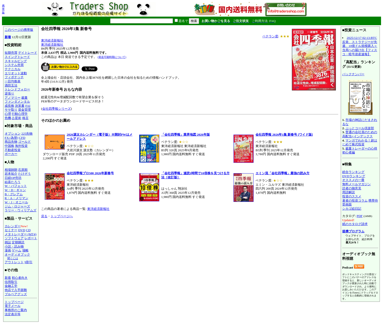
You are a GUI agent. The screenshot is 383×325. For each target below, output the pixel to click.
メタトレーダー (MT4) (20, 234)
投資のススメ (351, 196)
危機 (8, 118)
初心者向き (20, 278)
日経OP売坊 (13, 178)
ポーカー (11, 154)
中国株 (9, 146)
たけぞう (24, 173)
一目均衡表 (13, 81)
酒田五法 (11, 85)
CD (28, 230)
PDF (359, 216)
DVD (21, 230)
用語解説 (348, 192)
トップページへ (62, 216)
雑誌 (8, 242)
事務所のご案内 (16, 310)
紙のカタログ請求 (355, 224)
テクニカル (13, 69)
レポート (30, 238)
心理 (8, 114)
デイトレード (27, 52)
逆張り (9, 93)
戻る (44, 216)
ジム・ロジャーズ (17, 206)
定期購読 (18, 242)
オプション (13, 133)
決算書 (19, 106)
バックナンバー (353, 74)
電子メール (13, 306)
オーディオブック (17, 254)
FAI (28, 106)
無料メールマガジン (356, 184)
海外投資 (21, 146)
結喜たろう (13, 182)
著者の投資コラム (355, 200)
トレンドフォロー (17, 89)
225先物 (26, 133)
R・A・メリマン (16, 198)
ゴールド (24, 141)
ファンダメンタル (17, 101)
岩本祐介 (11, 173)
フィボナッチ (14, 77)
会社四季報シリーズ (56, 108)
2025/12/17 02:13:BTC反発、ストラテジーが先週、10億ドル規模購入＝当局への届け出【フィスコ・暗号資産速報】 (359, 46)
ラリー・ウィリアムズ (20, 210)
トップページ (14, 302)
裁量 (24, 97)
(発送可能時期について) (111, 56)
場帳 (25, 250)
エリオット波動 (16, 73)
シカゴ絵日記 (351, 208)
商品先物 (11, 141)
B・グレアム (14, 194)
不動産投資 (13, 150)
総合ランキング (353, 172)
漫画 (8, 250)
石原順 (23, 170)
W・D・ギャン (15, 190)
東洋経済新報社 (52, 40)
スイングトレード (17, 57)
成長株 (9, 106)
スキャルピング (16, 61)
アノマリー (13, 97)
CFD (22, 138)
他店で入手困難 (16, 290)
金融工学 (11, 286)
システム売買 (14, 65)
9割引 (28, 262)
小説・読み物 (14, 246)
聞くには (12, 258)
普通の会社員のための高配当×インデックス (359, 134)
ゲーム (16, 250)
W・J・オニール (16, 202)
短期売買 (11, 52)
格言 (25, 118)
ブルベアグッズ (16, 294)
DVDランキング (353, 176)
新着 (8, 37)
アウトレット (14, 262)
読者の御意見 (351, 188)
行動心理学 (20, 114)
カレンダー (13, 226)
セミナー (11, 230)
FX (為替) (11, 138)
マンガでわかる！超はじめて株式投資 (359, 142)
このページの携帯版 (19, 30)
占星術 (16, 118)
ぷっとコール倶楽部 (359, 128)
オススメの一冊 (353, 180)
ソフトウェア (14, 238)
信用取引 (11, 282)
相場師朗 (11, 170)
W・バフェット (16, 186)
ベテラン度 (270, 36)
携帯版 (3, 9)
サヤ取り (11, 109)
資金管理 (24, 109)
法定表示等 (13, 314)
